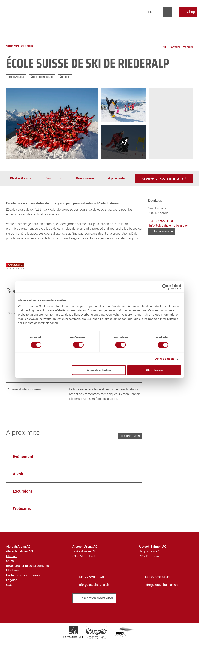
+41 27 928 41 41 (157, 582)
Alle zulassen (154, 370)
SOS (9, 590)
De (143, 12)
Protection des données (23, 581)
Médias (11, 561)
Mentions (12, 576)
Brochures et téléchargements (27, 571)
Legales (11, 585)
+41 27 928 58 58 (91, 582)
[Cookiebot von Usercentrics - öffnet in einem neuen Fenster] (164, 287)
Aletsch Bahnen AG (19, 557)
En (150, 12)
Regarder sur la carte (130, 441)
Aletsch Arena (12, 46)
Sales (10, 566)
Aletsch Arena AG (18, 552)
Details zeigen (164, 358)
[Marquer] (188, 46)
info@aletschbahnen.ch (161, 590)
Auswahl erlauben (99, 370)
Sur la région (27, 46)
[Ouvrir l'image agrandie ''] (15, 270)
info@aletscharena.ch (93, 590)
